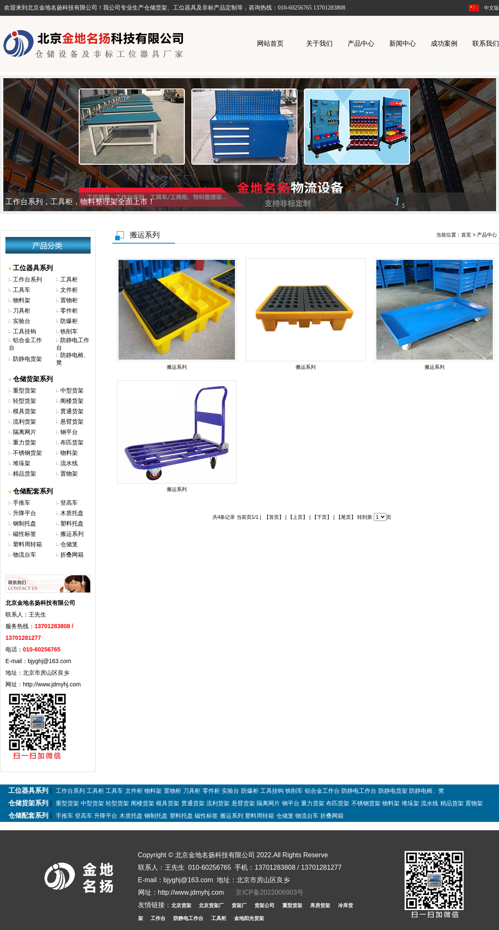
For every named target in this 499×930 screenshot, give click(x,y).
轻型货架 (24, 400)
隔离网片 (24, 432)
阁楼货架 (72, 400)
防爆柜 (69, 321)
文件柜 (69, 289)
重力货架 (24, 442)
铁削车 (69, 331)
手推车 (21, 502)
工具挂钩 (24, 331)
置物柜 (69, 300)
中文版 (491, 8)
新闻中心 (402, 43)
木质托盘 (72, 513)
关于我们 (319, 43)
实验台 (21, 321)
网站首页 (270, 43)
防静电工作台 (358, 790)
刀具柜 (21, 310)
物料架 (21, 300)
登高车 (69, 502)
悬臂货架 (72, 421)
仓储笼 (69, 544)
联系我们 (485, 43)
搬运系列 (72, 533)
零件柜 (69, 310)
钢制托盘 (24, 523)
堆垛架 (21, 463)
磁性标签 (24, 533)
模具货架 (24, 411)
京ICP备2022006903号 (269, 892)
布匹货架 (72, 442)
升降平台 (24, 513)
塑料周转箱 (27, 544)
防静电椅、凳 (426, 790)
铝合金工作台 (322, 790)
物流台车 (24, 554)
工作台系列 (27, 279)
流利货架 (24, 421)
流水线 (69, 463)
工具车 (21, 289)
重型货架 (24, 390)
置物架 (69, 473)
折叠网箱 (72, 554)
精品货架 (24, 473)
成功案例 (444, 43)
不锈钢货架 (27, 452)
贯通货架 (72, 411)
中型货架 (72, 390)
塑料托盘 (72, 523)
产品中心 (361, 43)
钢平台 (69, 432)
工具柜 (69, 279)
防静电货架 (27, 358)
